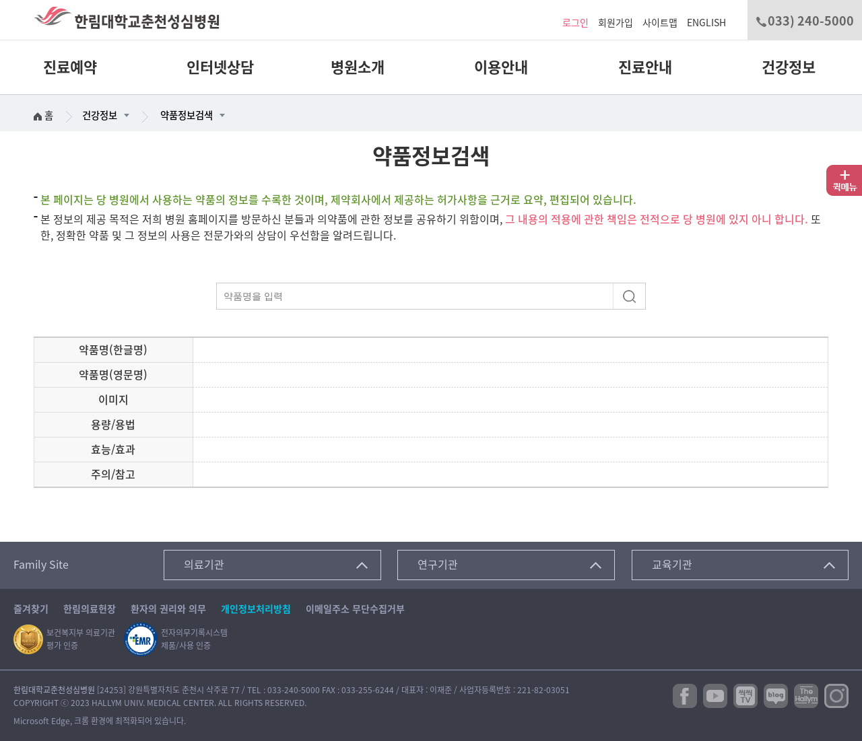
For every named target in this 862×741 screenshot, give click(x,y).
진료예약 (70, 67)
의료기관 (204, 564)
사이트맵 (659, 23)
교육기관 (672, 564)
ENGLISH (706, 23)
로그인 (575, 23)
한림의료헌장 (89, 609)
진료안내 (645, 67)
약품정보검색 (186, 115)
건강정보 (789, 67)
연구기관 (438, 564)
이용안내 (501, 67)
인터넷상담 (220, 67)
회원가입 (615, 23)
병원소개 (358, 67)
